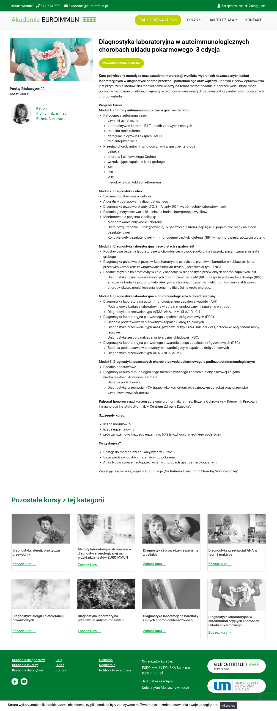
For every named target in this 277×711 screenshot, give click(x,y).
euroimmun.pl (152, 673)
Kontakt (253, 20)
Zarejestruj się (230, 6)
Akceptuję (228, 705)
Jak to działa (221, 20)
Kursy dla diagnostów (28, 660)
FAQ (59, 660)
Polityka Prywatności (115, 670)
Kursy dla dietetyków (28, 670)
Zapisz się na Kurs (157, 20)
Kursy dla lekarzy (25, 665)
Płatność (106, 660)
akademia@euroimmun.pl (88, 6)
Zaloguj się (255, 6)
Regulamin (107, 665)
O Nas (192, 20)
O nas (60, 665)
